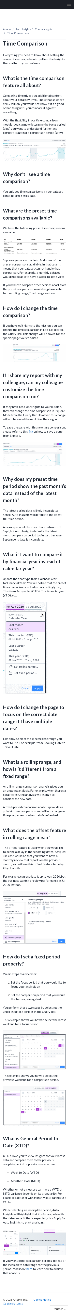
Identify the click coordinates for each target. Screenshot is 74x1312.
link (30, 431)
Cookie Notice (42, 1299)
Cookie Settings (13, 1303)
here (29, 1269)
